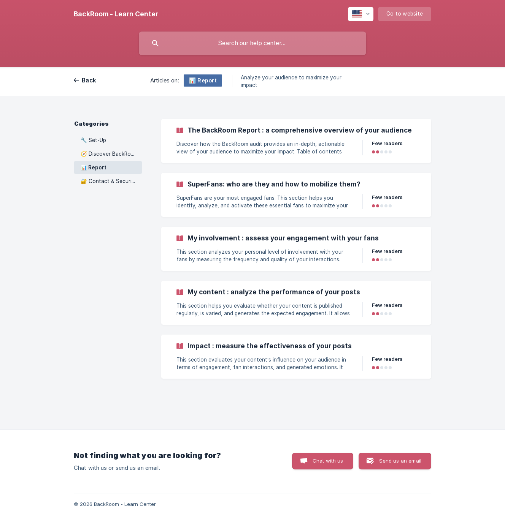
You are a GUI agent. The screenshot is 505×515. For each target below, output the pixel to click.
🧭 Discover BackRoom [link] (109, 154)
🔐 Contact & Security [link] (109, 181)
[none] (116, 14)
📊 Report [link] (93, 167)
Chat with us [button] (328, 461)
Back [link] (89, 80)
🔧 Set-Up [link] (93, 140)
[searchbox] (252, 43)
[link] (296, 141)
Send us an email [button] (400, 461)
